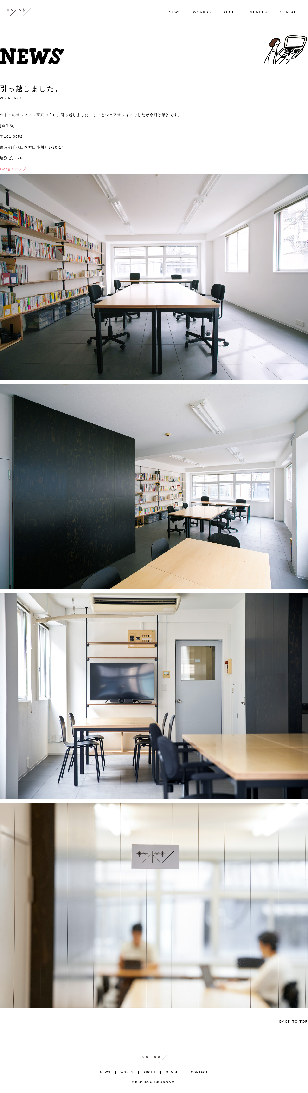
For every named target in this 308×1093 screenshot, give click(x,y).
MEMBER (259, 12)
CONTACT (290, 12)
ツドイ (19, 12)
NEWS (175, 12)
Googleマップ (13, 169)
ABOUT (230, 12)
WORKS (200, 12)
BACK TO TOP (293, 1021)
